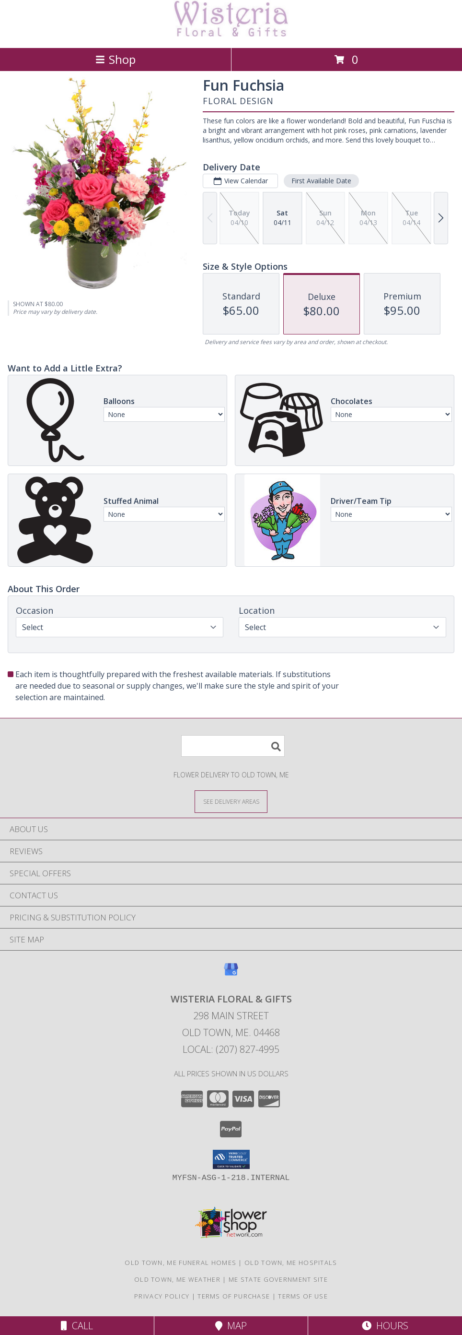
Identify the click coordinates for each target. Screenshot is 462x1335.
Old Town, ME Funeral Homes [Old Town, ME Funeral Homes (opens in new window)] (180, 1262)
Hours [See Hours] (385, 1325)
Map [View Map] (231, 1325)
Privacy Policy (161, 1296)
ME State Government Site (278, 1279)
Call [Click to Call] (77, 1325)
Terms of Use (303, 1296)
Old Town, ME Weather (177, 1279)
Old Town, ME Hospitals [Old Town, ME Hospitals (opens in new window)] (290, 1262)
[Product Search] (233, 746)
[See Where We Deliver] (231, 801)
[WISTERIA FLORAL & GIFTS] (231, 33)
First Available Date (321, 180)
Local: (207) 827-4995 (231, 1049)
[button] (231, 1159)
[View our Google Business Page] (231, 973)
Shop (115, 59)
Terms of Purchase (233, 1296)
